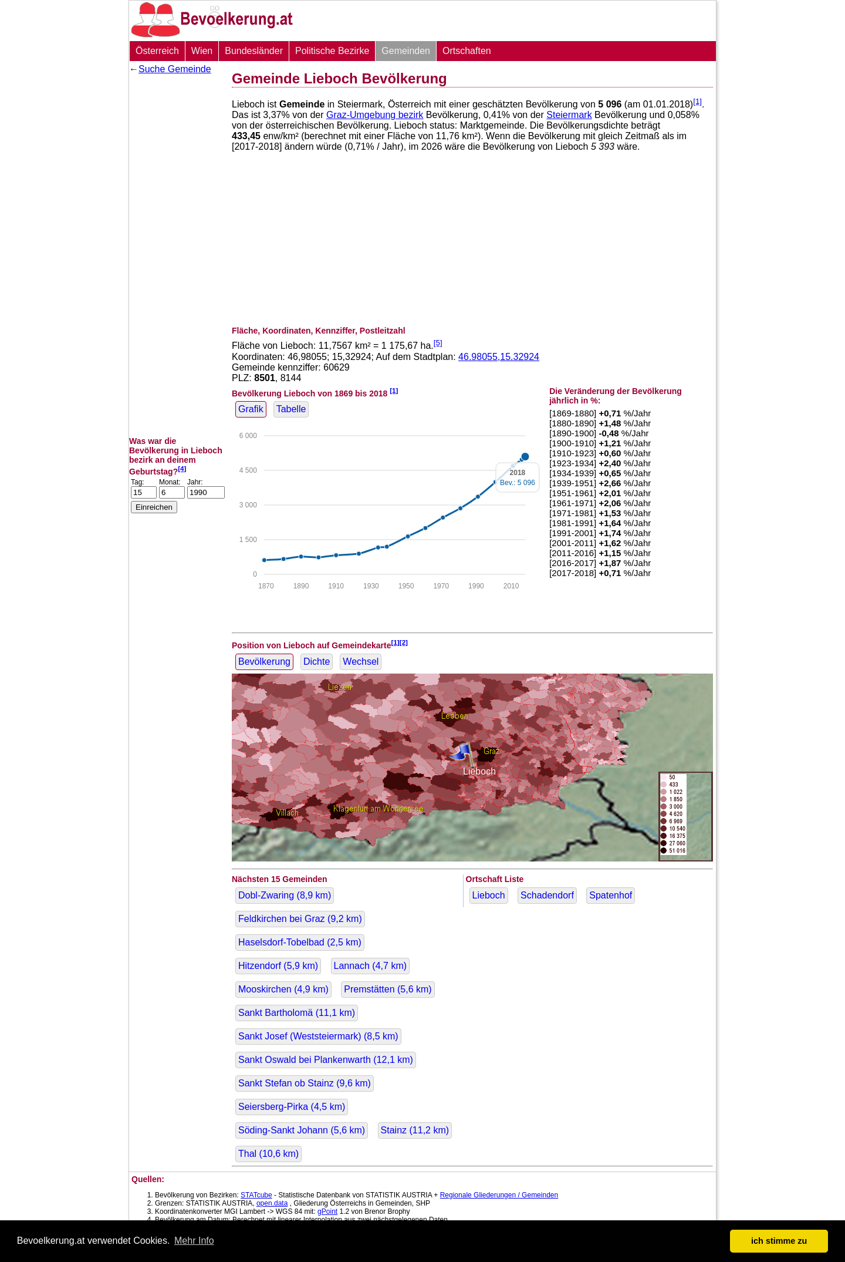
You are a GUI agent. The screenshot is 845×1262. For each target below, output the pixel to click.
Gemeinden (405, 51)
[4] (182, 468)
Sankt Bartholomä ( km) (296, 1013)
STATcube (256, 1195)
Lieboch (488, 895)
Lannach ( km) (370, 966)
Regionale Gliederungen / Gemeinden (499, 1195)
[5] (438, 342)
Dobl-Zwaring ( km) (284, 895)
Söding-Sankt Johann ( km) (301, 1130)
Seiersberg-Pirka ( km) (291, 1107)
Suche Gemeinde (174, 69)
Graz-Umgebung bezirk (374, 115)
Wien (201, 51)
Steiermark (569, 115)
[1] (697, 101)
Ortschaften (466, 51)
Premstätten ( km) (387, 989)
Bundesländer (254, 51)
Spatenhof (610, 895)
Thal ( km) (268, 1154)
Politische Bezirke (332, 51)
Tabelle (291, 409)
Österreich (157, 51)
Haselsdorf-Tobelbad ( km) (299, 942)
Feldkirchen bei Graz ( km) (300, 919)
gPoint (327, 1211)
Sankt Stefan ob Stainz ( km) (304, 1083)
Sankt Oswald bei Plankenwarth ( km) (325, 1060)
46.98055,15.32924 (498, 357)
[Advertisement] (176, 255)
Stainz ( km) (415, 1130)
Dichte (316, 662)
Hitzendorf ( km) (278, 966)
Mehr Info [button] (194, 1241)
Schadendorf (547, 895)
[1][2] (399, 642)
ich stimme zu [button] (779, 1241)
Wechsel (360, 662)
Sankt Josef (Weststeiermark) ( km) (318, 1036)
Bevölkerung (264, 662)
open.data (272, 1203)
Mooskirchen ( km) (283, 989)
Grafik (250, 409)
